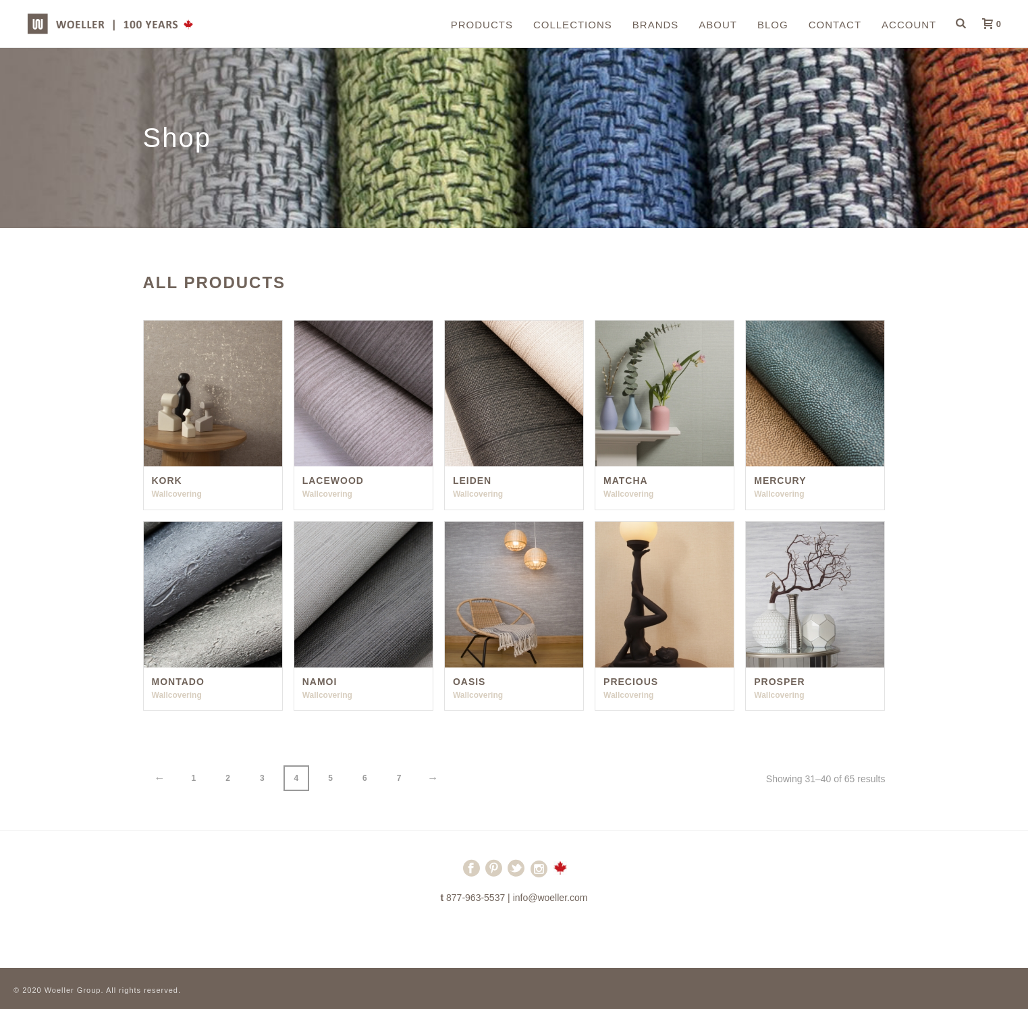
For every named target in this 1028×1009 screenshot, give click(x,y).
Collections (572, 24)
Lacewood (333, 480)
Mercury (780, 480)
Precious (630, 681)
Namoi (319, 681)
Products (482, 24)
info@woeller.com (550, 897)
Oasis (469, 681)
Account (909, 24)
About (718, 24)
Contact (835, 24)
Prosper (779, 681)
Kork (167, 480)
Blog (772, 24)
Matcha (625, 480)
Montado (178, 681)
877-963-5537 (475, 897)
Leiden (472, 480)
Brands (655, 24)
